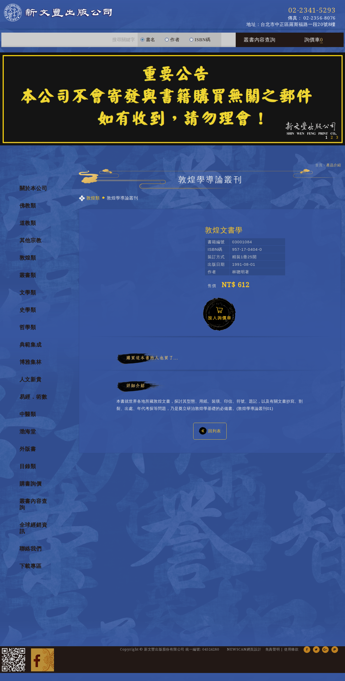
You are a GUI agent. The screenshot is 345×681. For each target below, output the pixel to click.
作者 (172, 37)
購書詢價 (31, 483)
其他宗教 (31, 240)
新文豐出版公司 (64, 13)
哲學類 (28, 327)
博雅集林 (31, 362)
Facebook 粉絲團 (42, 659)
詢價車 (313, 40)
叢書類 (28, 275)
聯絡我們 (31, 548)
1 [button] (326, 137)
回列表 (210, 430)
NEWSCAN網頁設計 (244, 649)
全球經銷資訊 (33, 528)
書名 (148, 37)
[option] (172, 98)
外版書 (28, 449)
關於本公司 (33, 188)
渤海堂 (28, 431)
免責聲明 (272, 649)
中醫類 (28, 414)
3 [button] (337, 137)
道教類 (28, 223)
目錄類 (28, 466)
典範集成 (31, 344)
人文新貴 (31, 379)
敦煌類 (28, 258)
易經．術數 (33, 397)
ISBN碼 (200, 37)
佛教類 (28, 205)
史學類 (28, 310)
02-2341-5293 (312, 10)
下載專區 (31, 566)
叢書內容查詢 (260, 40)
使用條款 (291, 649)
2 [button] (332, 137)
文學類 (28, 292)
